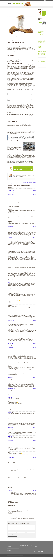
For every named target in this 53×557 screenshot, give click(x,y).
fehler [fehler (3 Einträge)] (44, 33)
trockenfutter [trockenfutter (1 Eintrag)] (44, 40)
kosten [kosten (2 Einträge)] (44, 37)
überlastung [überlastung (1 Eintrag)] (43, 42)
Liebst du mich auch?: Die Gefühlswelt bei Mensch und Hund (41, 62)
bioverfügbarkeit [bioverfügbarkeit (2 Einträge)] (44, 32)
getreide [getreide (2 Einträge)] (44, 35)
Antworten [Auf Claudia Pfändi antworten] (34, 444)
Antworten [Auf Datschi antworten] (34, 490)
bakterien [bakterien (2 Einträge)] (39, 31)
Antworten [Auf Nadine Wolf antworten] (34, 499)
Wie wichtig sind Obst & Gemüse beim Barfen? (29, 182)
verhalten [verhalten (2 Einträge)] (42, 41)
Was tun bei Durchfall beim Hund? (38, 551)
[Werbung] (39, 46)
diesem (17, 325)
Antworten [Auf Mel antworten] (34, 457)
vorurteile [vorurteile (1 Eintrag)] (44, 41)
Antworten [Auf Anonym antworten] (34, 190)
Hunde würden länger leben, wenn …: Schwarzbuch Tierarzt (42, 54)
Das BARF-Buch (17, 130)
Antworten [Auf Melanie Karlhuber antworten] (34, 440)
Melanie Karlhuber (10, 436)
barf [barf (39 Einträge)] (41, 31)
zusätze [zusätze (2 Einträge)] (41, 42)
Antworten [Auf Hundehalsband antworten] (34, 194)
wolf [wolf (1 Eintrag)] (45, 41)
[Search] (45, 7)
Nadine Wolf (10, 397)
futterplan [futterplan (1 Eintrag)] (44, 34)
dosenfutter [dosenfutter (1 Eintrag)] (39, 33)
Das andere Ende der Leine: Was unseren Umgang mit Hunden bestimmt (41, 59)
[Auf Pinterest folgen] (45, 0)
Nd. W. (9, 205)
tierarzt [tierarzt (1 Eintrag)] (38, 40)
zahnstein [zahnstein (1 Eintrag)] (39, 42)
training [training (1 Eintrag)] (42, 40)
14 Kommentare (36, 546)
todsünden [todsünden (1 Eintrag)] (40, 40)
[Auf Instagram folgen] (44, 0)
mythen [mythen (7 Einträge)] (42, 38)
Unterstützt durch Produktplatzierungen (26, 0)
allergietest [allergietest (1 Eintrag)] (25, 545)
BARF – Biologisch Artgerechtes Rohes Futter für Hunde (42, 49)
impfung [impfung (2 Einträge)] (39, 37)
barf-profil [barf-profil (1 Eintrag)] (43, 31)
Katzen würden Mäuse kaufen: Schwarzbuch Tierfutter (42, 52)
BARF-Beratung (9, 547)
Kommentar (9, 524)
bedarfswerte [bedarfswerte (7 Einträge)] (40, 32)
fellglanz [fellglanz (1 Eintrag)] (39, 34)
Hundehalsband (10, 192)
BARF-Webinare (9, 550)
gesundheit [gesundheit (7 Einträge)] (41, 35)
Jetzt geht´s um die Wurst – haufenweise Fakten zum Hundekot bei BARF (40, 545)
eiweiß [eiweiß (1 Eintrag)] (42, 33)
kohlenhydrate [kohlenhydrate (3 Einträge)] (42, 37)
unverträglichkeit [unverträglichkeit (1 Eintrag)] (39, 41)
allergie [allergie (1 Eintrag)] (23, 545)
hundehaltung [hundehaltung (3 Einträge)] (41, 36)
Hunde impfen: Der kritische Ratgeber (41, 56)
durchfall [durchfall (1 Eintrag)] (41, 33)
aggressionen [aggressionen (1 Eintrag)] (21, 545)
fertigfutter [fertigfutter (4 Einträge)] (41, 34)
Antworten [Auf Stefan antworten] (34, 247)
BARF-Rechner (31, 130)
